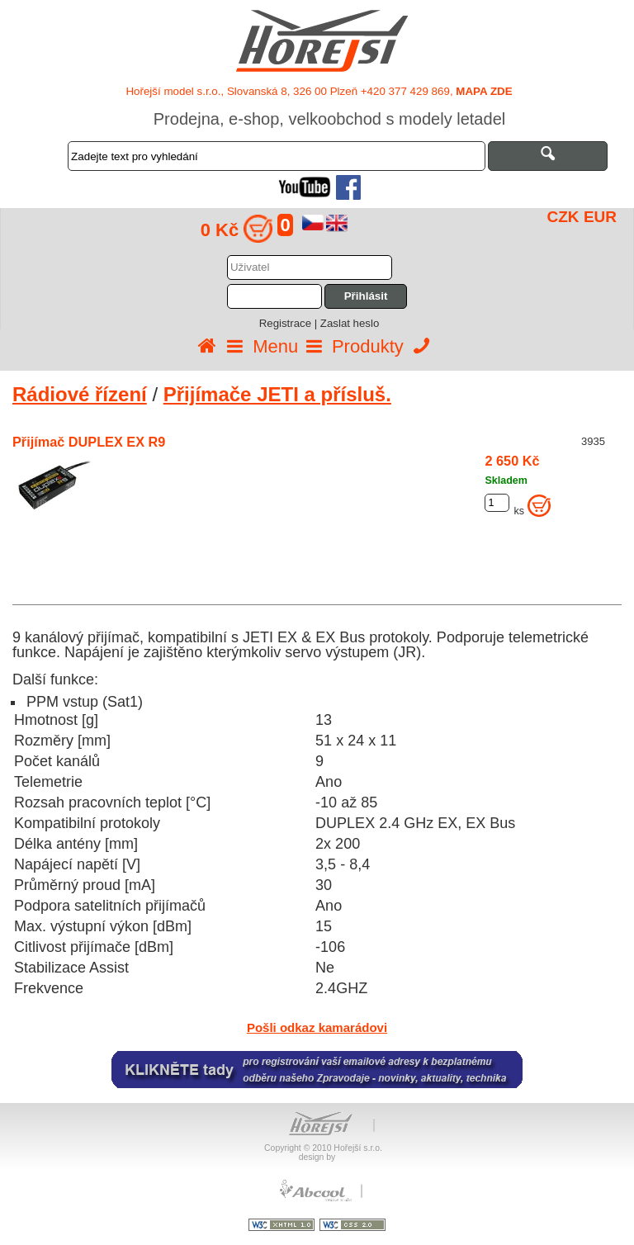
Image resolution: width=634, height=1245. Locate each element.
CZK (563, 216)
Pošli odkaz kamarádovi (317, 1027)
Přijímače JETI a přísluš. (277, 394)
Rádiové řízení (79, 394)
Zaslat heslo (349, 323)
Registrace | (289, 323)
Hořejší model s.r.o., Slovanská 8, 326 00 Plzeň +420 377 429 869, (318, 91)
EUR (600, 216)
